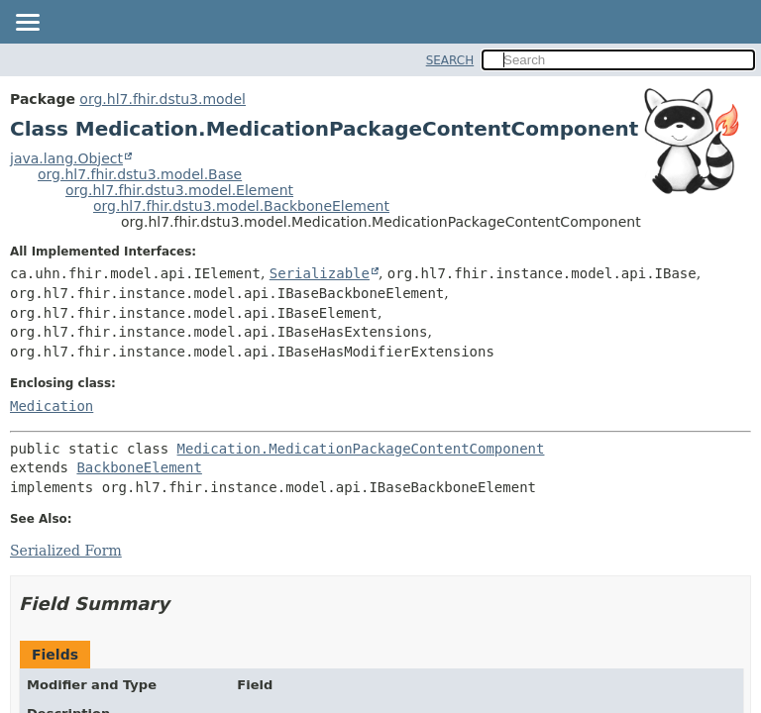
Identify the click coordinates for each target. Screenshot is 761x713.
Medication (51, 406)
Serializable (320, 273)
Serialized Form (66, 551)
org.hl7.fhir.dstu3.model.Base (140, 174)
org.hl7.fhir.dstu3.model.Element (179, 190)
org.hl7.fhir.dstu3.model (162, 99)
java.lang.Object (66, 158)
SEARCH (450, 60)
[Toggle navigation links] (27, 24)
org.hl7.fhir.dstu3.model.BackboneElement (241, 206)
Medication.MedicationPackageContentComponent (361, 449)
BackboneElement (138, 467)
